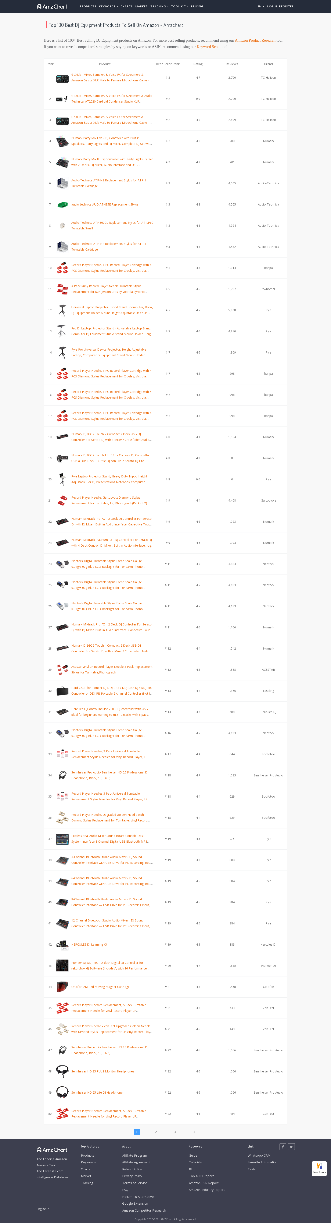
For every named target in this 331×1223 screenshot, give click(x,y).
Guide (193, 1155)
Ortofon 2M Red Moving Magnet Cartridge (100, 987)
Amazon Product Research (255, 40)
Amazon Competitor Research (144, 1210)
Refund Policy (132, 1169)
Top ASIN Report (201, 1176)
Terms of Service (134, 1183)
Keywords (88, 1162)
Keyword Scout (208, 47)
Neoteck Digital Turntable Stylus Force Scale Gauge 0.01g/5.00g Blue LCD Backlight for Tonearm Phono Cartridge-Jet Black (107, 587)
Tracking (87, 1183)
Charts (126, 6)
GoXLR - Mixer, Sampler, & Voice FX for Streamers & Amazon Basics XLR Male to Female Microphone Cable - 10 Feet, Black (112, 80)
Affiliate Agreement (136, 1162)
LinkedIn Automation (262, 1162)
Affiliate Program (134, 1155)
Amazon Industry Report (207, 1189)
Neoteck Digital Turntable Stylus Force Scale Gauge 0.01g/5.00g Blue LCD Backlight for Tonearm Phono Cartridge (107, 566)
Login (272, 6)
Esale (252, 1169)
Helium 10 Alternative (138, 1196)
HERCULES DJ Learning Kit (89, 944)
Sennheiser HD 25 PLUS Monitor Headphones (102, 1071)
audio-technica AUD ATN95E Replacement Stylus (104, 204)
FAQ (125, 1189)
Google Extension (135, 1203)
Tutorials (195, 1162)
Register (286, 6)
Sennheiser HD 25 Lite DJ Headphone (97, 1092)
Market (141, 6)
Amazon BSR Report (204, 1183)
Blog (192, 1169)
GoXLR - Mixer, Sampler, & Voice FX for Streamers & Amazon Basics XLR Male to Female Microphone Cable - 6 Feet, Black (111, 122)
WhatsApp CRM (259, 1155)
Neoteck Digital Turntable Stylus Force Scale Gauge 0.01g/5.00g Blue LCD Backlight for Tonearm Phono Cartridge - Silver (107, 608)
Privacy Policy (132, 1176)
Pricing (197, 6)
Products (88, 6)
